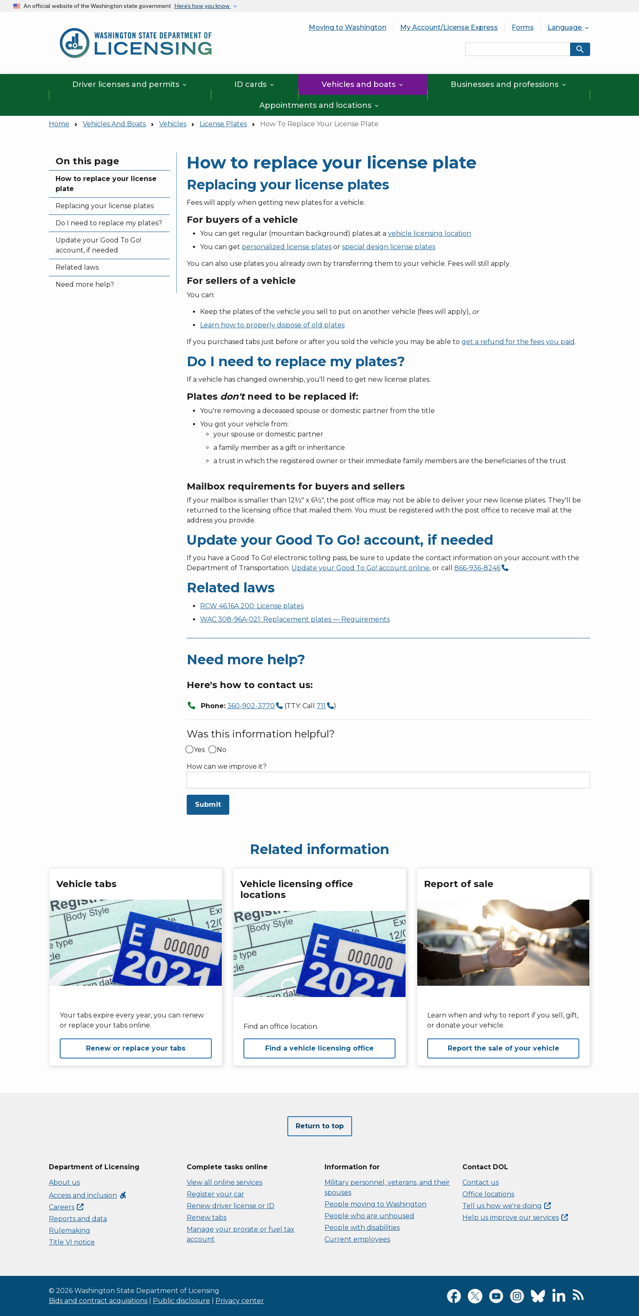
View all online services (224, 1182)
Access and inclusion (88, 1195)
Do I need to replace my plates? (109, 223)
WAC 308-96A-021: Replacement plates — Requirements (295, 619)
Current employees (357, 1239)
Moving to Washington (347, 27)
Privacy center (240, 1301)
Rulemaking (69, 1230)
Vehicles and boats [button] (363, 84)
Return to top (320, 1126)
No (221, 750)
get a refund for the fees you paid (518, 342)
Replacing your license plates (105, 206)
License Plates (223, 124)
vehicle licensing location (429, 233)
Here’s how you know (202, 6)
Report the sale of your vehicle (503, 1048)
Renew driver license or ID (230, 1206)
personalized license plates (287, 247)
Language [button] (569, 27)
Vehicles (172, 124)
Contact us (480, 1182)
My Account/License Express (449, 27)
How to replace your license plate (106, 184)
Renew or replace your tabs (135, 1048)
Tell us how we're (506, 1206)
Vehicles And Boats (114, 124)
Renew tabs (206, 1218)
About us (64, 1182)
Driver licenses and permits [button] (130, 84)
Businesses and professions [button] (509, 84)
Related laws (77, 267)
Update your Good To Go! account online (360, 568)
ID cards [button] (254, 84)
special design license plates (388, 247)
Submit (208, 804)
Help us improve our (515, 1218)
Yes (199, 750)
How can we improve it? (226, 766)
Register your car (215, 1194)
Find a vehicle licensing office (319, 1048)
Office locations (488, 1194)
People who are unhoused (369, 1216)
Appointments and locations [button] (319, 105)
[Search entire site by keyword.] (518, 49)
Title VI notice (72, 1242)
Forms (523, 27)
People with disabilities (362, 1228)
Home (59, 124)
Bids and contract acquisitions (98, 1301)
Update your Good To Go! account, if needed (98, 245)
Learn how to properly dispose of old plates (272, 325)
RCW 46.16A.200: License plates (252, 606)
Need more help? (85, 284)
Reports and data (78, 1219)
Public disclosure (181, 1301)
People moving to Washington (375, 1204)
